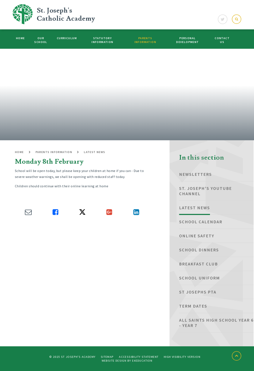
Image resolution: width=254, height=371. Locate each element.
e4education (142, 360)
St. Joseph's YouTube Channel (205, 191)
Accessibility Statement (138, 357)
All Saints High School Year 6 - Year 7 (216, 322)
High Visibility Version (182, 357)
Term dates (193, 306)
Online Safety (196, 235)
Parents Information (54, 152)
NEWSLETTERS (195, 174)
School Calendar (200, 221)
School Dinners (199, 249)
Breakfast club (198, 263)
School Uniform (199, 278)
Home (19, 152)
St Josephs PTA (197, 292)
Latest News (94, 152)
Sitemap (107, 357)
